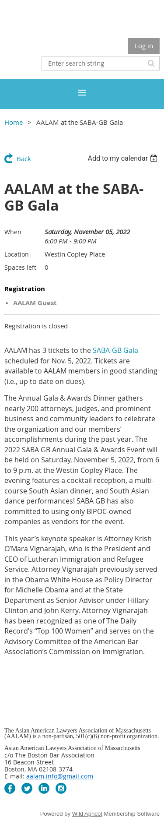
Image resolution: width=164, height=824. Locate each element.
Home (13, 122)
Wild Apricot (87, 813)
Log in (144, 45)
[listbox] (123, 158)
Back (24, 158)
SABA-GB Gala (115, 350)
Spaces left (20, 267)
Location (16, 254)
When (12, 232)
